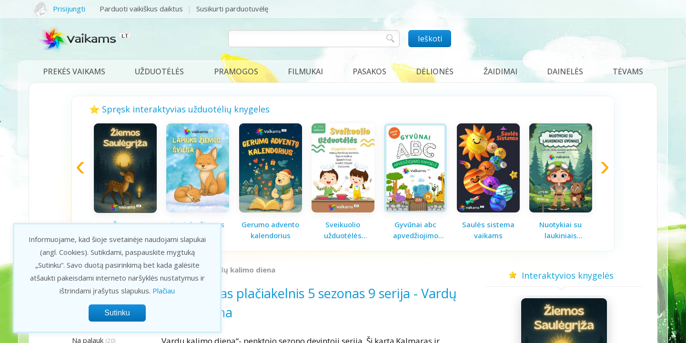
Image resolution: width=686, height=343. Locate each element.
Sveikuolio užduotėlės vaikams (343, 230)
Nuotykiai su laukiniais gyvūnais (560, 230)
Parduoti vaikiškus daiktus (141, 8)
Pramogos (236, 71)
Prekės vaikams (74, 71)
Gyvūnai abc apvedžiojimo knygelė (415, 230)
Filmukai (305, 71)
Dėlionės (435, 71)
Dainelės (565, 71)
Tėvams (628, 71)
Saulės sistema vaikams (488, 230)
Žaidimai (500, 71)
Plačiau (163, 290)
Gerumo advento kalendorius (270, 230)
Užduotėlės (159, 71)
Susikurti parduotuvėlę (232, 8)
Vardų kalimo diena (240, 269)
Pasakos (369, 71)
